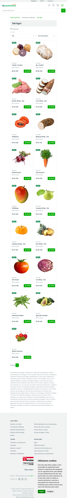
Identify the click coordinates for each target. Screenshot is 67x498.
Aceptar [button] (41, 491)
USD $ (42, 1)
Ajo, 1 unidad (39, 65)
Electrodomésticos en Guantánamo (45, 424)
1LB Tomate (15, 279)
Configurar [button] (50, 491)
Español (50, 1)
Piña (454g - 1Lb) (41, 244)
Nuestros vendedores (17, 453)
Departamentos (15, 17)
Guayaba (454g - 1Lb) (42, 208)
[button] (58, 5)
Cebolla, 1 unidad (17, 65)
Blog (35, 442)
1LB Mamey (15, 136)
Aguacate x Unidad (41, 315)
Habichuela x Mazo (18, 315)
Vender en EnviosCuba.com (43, 448)
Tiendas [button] (33, 1)
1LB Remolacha (16, 172)
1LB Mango (15, 208)
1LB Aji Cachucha (17, 351)
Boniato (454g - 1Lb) (18, 101)
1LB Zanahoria (40, 172)
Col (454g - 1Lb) (40, 279)
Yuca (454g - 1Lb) (41, 101)
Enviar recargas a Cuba (41, 432)
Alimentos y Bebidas (28, 17)
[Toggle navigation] (62, 5)
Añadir (27, 71)
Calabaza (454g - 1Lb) (18, 244)
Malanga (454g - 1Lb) (42, 136)
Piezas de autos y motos (42, 427)
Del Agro (39, 17)
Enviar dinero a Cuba (41, 429)
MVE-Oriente (15, 67)
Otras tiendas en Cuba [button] (41, 451)
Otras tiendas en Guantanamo (44, 453)
